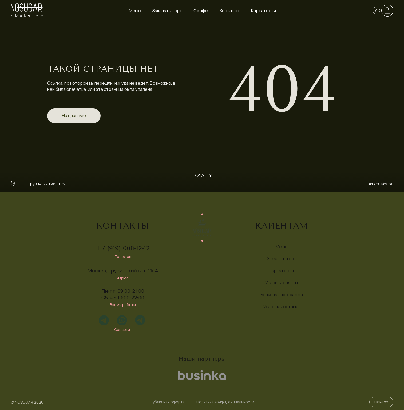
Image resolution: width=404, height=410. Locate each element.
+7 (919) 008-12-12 (122, 248)
